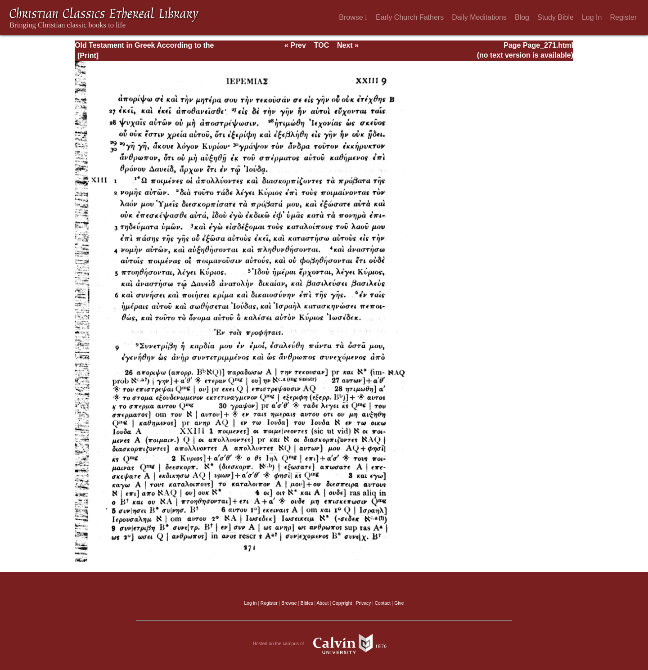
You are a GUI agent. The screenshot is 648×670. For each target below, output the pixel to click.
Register (623, 17)
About (322, 603)
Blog (522, 17)
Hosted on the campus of (324, 644)
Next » (348, 45)
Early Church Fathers (410, 17)
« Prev (295, 45)
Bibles (307, 603)
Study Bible (555, 17)
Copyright (342, 603)
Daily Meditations (479, 17)
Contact (383, 603)
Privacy (363, 603)
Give (399, 603)
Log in (250, 603)
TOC (321, 45)
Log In (592, 17)
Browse (353, 17)
